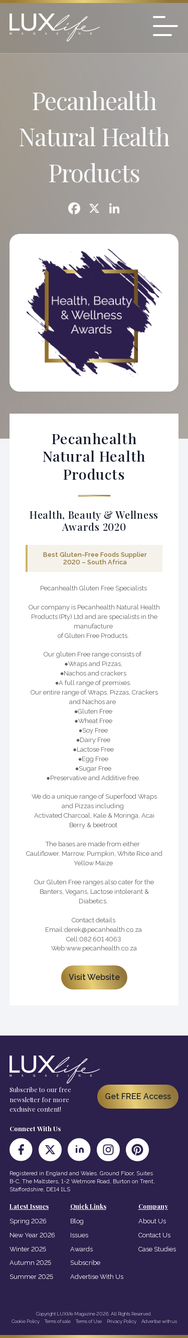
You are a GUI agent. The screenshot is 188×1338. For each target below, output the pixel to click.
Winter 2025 (28, 1249)
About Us (152, 1221)
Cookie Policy (26, 1321)
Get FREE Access (138, 1096)
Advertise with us (159, 1321)
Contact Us (154, 1235)
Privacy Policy (121, 1321)
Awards (81, 1249)
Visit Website (94, 977)
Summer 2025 (31, 1276)
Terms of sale (58, 1321)
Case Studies (157, 1249)
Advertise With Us (96, 1276)
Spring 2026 (28, 1221)
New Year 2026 (32, 1235)
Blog (77, 1221)
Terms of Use (89, 1321)
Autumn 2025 (30, 1262)
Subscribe (85, 1262)
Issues (79, 1235)
